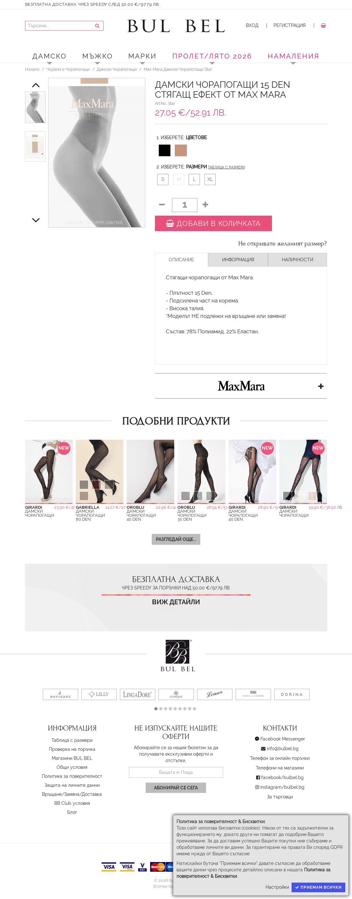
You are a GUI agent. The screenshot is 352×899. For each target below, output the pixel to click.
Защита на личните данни (72, 785)
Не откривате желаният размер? (282, 243)
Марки (142, 56)
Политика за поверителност (72, 776)
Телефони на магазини (280, 767)
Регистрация (290, 25)
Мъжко (97, 56)
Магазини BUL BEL (72, 758)
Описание (181, 259)
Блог (72, 812)
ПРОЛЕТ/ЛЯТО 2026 (212, 56)
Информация (238, 259)
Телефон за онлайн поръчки (280, 758)
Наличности (297, 259)
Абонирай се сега (176, 787)
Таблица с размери (226, 167)
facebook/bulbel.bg (282, 777)
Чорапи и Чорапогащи (68, 69)
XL (210, 179)
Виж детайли (176, 602)
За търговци (280, 796)
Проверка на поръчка (72, 749)
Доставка (92, 794)
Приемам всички (318, 887)
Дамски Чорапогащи (117, 69)
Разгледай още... (176, 539)
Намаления (294, 56)
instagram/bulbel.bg (282, 787)
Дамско (49, 56)
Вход (252, 25)
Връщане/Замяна (60, 794)
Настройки (277, 887)
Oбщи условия (72, 767)
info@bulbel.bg (283, 748)
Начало (32, 69)
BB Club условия (72, 803)
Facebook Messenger (282, 739)
